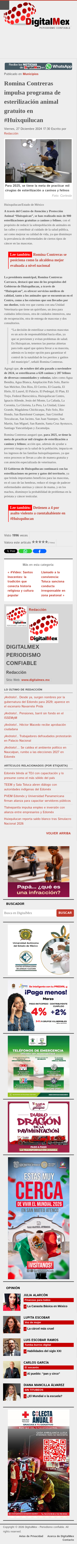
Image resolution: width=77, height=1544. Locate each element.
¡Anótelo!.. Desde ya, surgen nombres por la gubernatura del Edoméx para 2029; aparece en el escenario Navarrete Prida (37, 702)
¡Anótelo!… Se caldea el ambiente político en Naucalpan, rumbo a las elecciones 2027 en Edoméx (35, 752)
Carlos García (36, 1363)
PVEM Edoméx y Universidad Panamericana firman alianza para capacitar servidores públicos (37, 798)
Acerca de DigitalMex (60, 1536)
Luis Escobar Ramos (41, 1340)
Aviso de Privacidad (31, 1536)
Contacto (68, 1540)
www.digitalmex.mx (35, 680)
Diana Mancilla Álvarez (44, 1385)
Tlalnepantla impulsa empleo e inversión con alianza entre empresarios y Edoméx (34, 809)
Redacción (11, 133)
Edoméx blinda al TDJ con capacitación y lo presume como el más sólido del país (34, 775)
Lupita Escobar (37, 1318)
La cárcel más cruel (40, 1328)
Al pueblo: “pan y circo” (43, 1373)
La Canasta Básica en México (46, 1306)
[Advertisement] (38, 44)
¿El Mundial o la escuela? (44, 1396)
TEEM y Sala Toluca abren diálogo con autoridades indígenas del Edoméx (30, 787)
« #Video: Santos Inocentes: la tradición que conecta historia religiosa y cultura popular (20, 584)
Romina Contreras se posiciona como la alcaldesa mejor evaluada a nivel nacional (38, 260)
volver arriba (58, 833)
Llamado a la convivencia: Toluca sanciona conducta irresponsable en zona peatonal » (53, 584)
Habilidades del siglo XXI (43, 1351)
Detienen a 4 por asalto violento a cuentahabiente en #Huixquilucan (37, 513)
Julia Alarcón (36, 1295)
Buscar (65, 913)
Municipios (30, 74)
